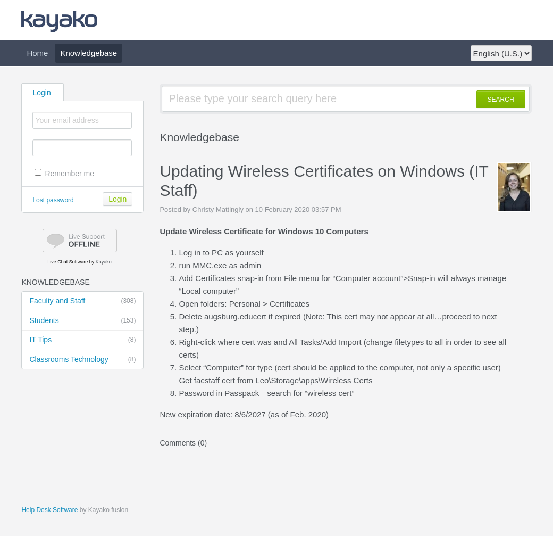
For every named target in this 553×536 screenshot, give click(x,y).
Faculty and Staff (82, 301)
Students (82, 321)
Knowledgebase (88, 52)
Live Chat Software (67, 262)
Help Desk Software (49, 510)
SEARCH (501, 99)
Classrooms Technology (82, 359)
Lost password (52, 200)
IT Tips (82, 340)
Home (37, 52)
